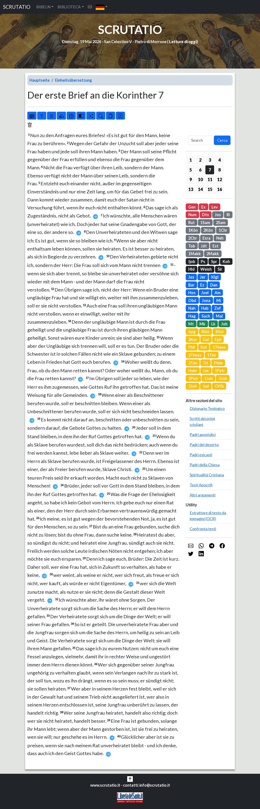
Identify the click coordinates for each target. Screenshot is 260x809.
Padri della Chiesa (205, 464)
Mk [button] (202, 323)
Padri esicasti (201, 454)
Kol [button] (204, 347)
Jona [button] (206, 300)
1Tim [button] (211, 355)
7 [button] (210, 169)
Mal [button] (219, 316)
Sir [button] (220, 269)
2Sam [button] (220, 222)
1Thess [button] (219, 347)
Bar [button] (191, 285)
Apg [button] (192, 331)
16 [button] (219, 189)
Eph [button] (218, 339)
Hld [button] (191, 269)
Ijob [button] (191, 261)
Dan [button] (213, 285)
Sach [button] (205, 316)
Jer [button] (202, 277)
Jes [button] (191, 277)
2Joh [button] (222, 378)
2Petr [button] (193, 378)
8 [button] (219, 169)
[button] (102, 7)
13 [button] (190, 189)
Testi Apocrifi (201, 484)
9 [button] (190, 179)
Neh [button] (220, 238)
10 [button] (200, 179)
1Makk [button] (194, 253)
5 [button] (190, 169)
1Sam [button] (205, 222)
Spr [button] (214, 261)
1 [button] (190, 160)
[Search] (201, 140)
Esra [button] (206, 238)
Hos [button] (192, 292)
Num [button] (192, 214)
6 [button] (200, 169)
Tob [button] (191, 246)
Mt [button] (191, 323)
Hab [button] (204, 308)
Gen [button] (192, 207)
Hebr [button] (192, 370)
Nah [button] (192, 308)
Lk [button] (213, 323)
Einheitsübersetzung (73, 80)
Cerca (222, 140)
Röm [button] (205, 331)
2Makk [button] (212, 253)
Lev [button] (214, 207)
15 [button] (210, 189)
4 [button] (219, 160)
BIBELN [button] (43, 6)
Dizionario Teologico (207, 408)
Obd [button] (192, 300)
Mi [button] (218, 300)
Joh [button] (224, 323)
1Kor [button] (219, 331)
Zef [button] (217, 308)
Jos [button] (218, 214)
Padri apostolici (203, 434)
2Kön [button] (208, 230)
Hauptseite (39, 80)
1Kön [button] (193, 230)
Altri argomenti (202, 495)
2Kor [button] (192, 339)
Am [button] (217, 292)
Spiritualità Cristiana (207, 474)
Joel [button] (205, 292)
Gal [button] (206, 339)
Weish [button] (206, 269)
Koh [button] (226, 261)
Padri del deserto (204, 444)
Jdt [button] (204, 246)
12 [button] (219, 179)
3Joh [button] (192, 386)
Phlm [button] (218, 362)
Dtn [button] (205, 214)
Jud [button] (206, 386)
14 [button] (200, 189)
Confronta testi (203, 528)
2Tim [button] (192, 362)
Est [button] (215, 246)
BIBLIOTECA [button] (69, 6)
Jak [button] (206, 370)
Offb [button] (219, 386)
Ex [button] (203, 207)
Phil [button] (191, 347)
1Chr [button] (223, 230)
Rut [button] (191, 222)
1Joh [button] (208, 378)
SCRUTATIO (16, 7)
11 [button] (210, 179)
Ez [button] (202, 285)
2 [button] (200, 160)
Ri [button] (228, 214)
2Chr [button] (192, 238)
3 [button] (210, 160)
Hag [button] (192, 316)
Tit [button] (205, 362)
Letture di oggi (183, 41)
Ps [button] (203, 261)
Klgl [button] (214, 277)
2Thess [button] (194, 355)
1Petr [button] (220, 370)
